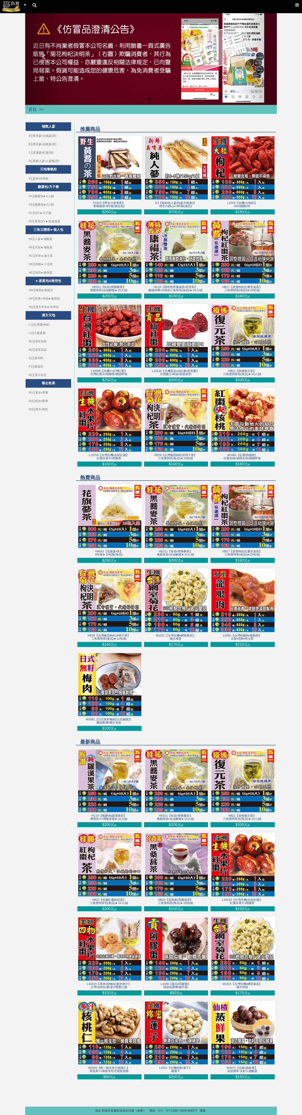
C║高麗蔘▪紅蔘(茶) (41, 152)
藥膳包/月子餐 (48, 187)
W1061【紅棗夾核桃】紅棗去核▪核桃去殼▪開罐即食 (242, 457)
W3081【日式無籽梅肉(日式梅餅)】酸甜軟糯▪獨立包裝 (109, 721)
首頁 (32, 109)
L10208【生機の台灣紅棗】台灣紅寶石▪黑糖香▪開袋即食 (109, 372)
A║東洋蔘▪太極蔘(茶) (42, 135)
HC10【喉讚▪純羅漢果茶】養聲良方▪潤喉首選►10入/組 (109, 817)
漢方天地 (48, 315)
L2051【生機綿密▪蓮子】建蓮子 (175, 1069)
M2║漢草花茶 (38, 349)
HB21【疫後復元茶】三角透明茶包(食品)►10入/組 (242, 372)
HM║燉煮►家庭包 (41, 290)
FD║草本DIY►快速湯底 (44, 221)
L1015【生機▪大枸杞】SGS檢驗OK (242, 204)
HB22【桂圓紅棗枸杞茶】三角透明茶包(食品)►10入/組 (109, 901)
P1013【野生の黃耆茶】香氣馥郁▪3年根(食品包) (109, 204)
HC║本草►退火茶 (41, 255)
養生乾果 (48, 383)
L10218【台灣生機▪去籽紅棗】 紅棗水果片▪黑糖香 (109, 457)
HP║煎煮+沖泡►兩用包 (44, 298)
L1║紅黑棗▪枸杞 (39, 324)
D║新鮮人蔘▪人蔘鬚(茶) (44, 161)
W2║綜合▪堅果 (38, 401)
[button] (44, 56)
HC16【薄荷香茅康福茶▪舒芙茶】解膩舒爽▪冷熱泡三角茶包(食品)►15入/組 (175, 289)
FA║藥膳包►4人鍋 (41, 196)
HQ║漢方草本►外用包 (44, 307)
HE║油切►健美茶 (40, 272)
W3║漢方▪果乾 (38, 409)
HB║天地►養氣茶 (40, 247)
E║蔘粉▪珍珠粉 (38, 178)
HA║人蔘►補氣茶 (40, 239)
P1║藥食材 (36, 366)
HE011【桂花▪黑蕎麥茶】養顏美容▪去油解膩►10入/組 (109, 289)
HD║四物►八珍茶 (41, 264)
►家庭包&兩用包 (48, 281)
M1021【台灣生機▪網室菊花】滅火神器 (175, 637)
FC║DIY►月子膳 (40, 213)
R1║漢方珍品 (37, 375)
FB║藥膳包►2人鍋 (41, 204)
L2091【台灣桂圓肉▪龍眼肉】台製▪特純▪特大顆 (242, 637)
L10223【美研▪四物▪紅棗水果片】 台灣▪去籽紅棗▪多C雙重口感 (109, 985)
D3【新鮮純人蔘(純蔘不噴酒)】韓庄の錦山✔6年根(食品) (175, 204)
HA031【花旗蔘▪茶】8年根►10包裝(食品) (109, 553)
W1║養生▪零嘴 (38, 392)
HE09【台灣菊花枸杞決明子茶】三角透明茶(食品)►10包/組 (175, 457)
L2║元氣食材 (37, 333)
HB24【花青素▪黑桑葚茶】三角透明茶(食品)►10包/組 (175, 901)
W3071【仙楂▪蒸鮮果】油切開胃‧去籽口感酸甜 (242, 1069)
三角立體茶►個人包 (48, 229)
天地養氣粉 (48, 169)
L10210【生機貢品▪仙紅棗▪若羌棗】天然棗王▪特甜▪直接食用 (175, 372)
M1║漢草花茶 (38, 341)
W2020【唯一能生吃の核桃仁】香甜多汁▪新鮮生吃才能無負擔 (109, 1069)
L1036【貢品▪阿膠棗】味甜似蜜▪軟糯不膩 (175, 985)
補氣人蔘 (48, 126)
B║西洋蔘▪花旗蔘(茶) (42, 144)
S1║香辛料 (36, 358)
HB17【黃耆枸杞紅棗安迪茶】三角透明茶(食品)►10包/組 (242, 289)
